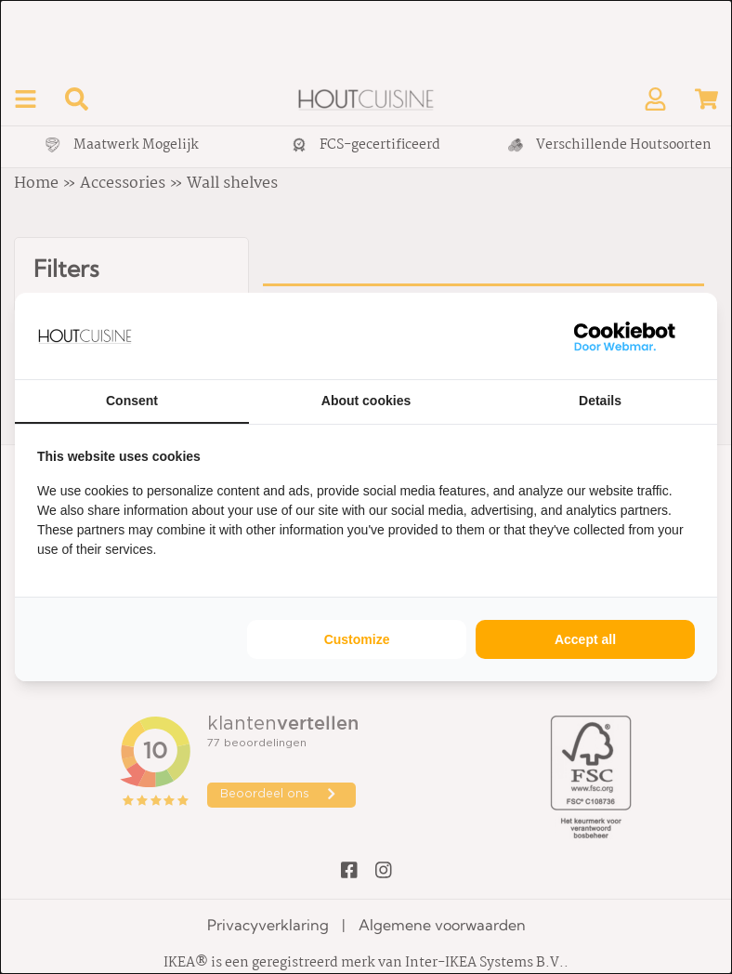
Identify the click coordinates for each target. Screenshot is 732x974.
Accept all (585, 639)
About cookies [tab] (366, 400)
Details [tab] (600, 400)
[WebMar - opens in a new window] (625, 336)
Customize (357, 639)
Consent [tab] (132, 400)
